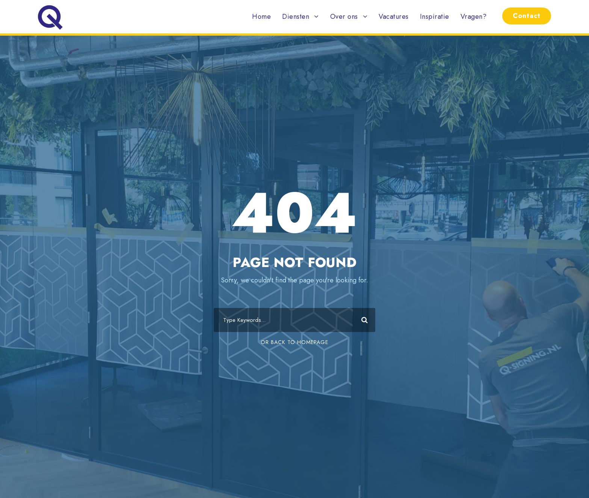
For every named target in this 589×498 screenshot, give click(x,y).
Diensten (295, 16)
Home (261, 16)
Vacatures (394, 16)
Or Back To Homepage (294, 342)
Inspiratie (434, 16)
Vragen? (474, 16)
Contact (527, 16)
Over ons (344, 16)
